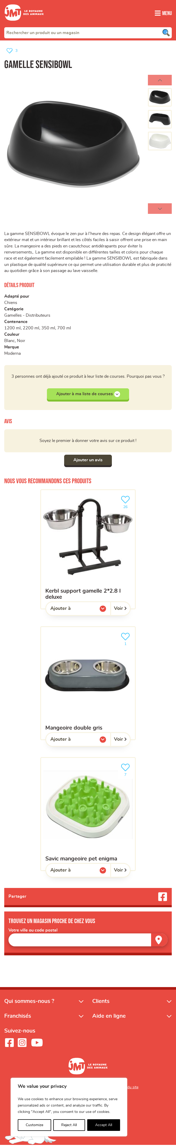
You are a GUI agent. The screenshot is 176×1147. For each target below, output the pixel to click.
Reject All (69, 1125)
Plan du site (128, 1089)
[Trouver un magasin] (159, 941)
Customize (34, 1125)
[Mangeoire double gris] (88, 685)
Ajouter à (71, 611)
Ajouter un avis (88, 461)
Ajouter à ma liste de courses (88, 395)
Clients (100, 1003)
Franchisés (17, 1018)
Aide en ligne (109, 1018)
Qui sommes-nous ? (29, 1003)
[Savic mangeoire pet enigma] (88, 816)
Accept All (103, 1125)
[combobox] (88, 32)
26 (126, 503)
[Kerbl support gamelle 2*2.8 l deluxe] (88, 551)
